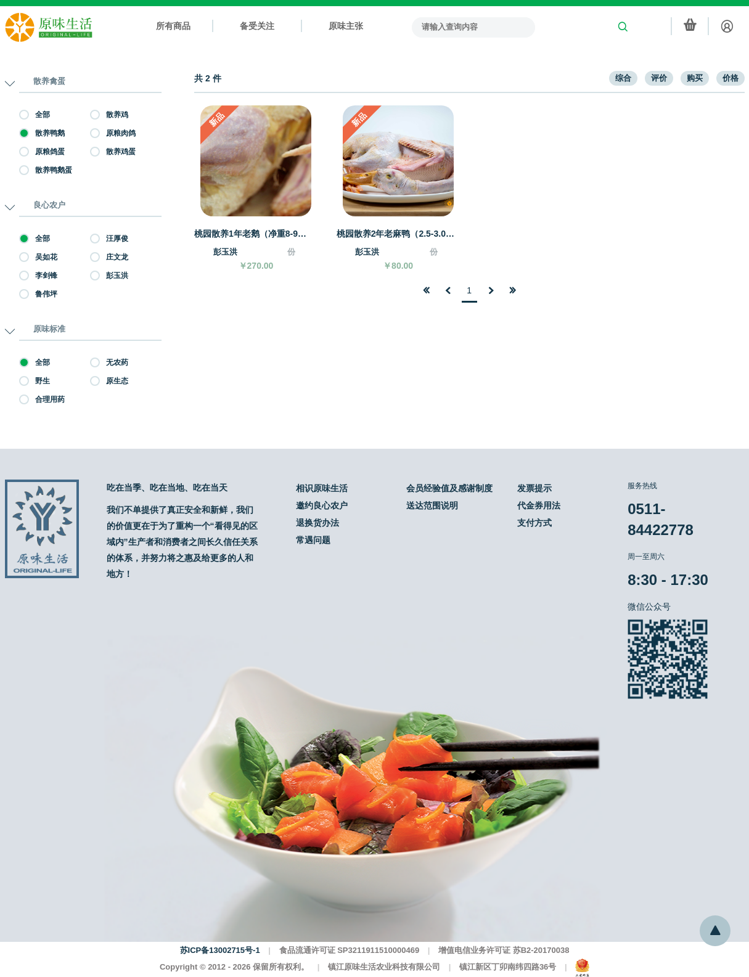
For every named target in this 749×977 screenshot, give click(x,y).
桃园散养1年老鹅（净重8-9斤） (253, 234)
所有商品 (173, 26)
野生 (34, 381)
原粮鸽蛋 (42, 152)
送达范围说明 (432, 505)
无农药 (109, 362)
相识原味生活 (322, 488)
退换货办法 (317, 523)
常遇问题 (313, 540)
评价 (659, 78)
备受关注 (257, 26)
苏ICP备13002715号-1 (220, 950)
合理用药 (42, 399)
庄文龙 (109, 257)
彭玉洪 (109, 275)
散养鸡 (109, 115)
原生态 (109, 381)
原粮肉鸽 (113, 133)
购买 (695, 78)
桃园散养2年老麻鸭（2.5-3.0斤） (396, 234)
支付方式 (534, 523)
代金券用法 (538, 505)
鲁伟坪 (38, 294)
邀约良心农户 (322, 505)
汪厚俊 (109, 238)
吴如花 (38, 257)
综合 (623, 78)
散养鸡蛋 (113, 152)
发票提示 (534, 488)
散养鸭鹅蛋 (45, 170)
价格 (730, 78)
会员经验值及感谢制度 (449, 488)
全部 (34, 115)
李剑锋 (38, 275)
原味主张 (346, 26)
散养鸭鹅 (42, 133)
